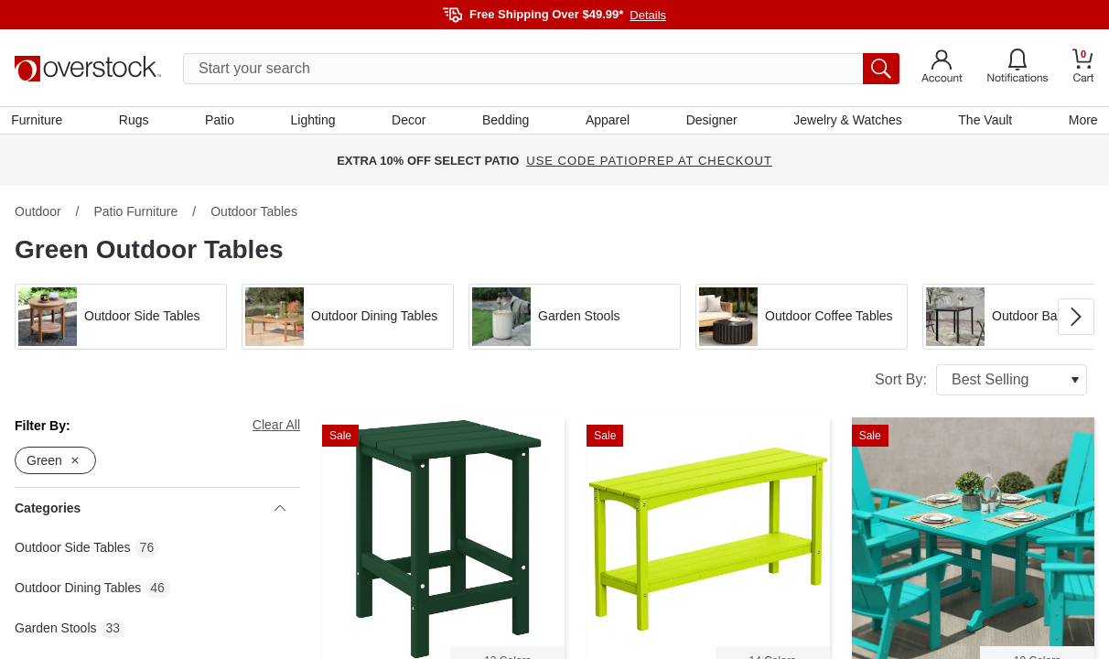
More (1079, 121)
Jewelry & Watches (845, 121)
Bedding (505, 121)
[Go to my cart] (1083, 68)
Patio (221, 121)
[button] (121, 320)
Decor (409, 121)
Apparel (607, 121)
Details (648, 15)
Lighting (314, 121)
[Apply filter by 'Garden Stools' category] (574, 320)
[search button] (881, 68)
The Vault (982, 121)
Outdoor (38, 215)
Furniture (40, 121)
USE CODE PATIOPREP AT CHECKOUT (649, 164)
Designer (710, 121)
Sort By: (981, 383)
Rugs (137, 121)
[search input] (541, 68)
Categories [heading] (150, 511)
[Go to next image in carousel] (1076, 320)
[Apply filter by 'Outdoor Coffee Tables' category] (801, 320)
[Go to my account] (942, 68)
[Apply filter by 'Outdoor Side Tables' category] (121, 320)
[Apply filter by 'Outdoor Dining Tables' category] (348, 320)
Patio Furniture (135, 215)
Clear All (276, 428)
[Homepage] (88, 68)
